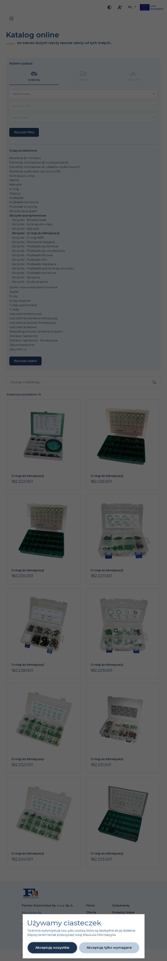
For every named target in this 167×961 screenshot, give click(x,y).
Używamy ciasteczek (64, 923)
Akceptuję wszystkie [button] (52, 948)
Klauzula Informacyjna (99, 935)
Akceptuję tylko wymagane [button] (109, 948)
